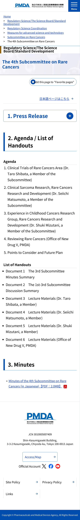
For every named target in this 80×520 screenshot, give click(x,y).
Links (9, 494)
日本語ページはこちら (54, 98)
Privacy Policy (52, 482)
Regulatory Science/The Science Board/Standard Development (34, 22)
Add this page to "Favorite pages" (54, 82)
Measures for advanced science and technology (35, 32)
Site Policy (13, 482)
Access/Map (33, 457)
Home (7, 16)
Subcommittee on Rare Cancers (26, 37)
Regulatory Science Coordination (27, 28)
